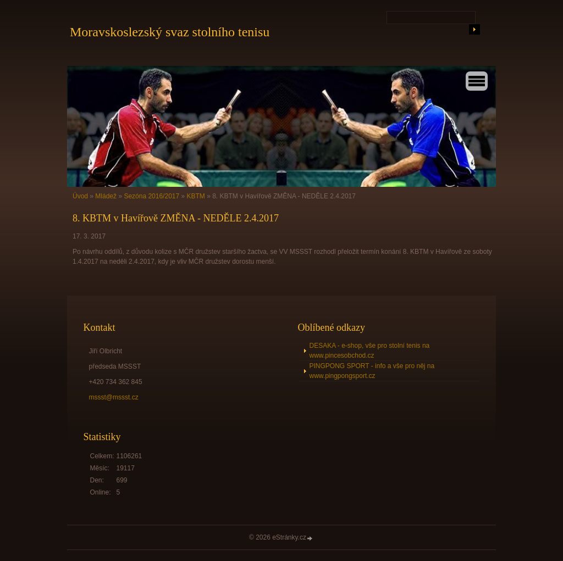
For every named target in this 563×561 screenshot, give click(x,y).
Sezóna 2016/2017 (151, 196)
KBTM (196, 196)
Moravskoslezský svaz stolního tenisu (169, 32)
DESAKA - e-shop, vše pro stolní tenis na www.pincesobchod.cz (370, 350)
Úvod (80, 196)
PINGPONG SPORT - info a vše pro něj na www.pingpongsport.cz (372, 371)
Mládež (106, 196)
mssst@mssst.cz (114, 397)
